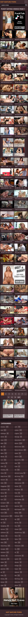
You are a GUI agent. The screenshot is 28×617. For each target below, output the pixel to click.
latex (3, 585)
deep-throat (6, 476)
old (17, 470)
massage (18, 437)
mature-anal (19, 447)
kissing (4, 579)
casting (4, 463)
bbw (3, 450)
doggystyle (5, 486)
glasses (4, 536)
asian (4, 440)
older (18, 480)
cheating (4, 470)
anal (3, 430)
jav (3, 572)
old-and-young (20, 473)
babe (4, 443)
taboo (18, 536)
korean (4, 582)
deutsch (4, 480)
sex (17, 519)
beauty (4, 456)
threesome (19, 546)
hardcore (5, 552)
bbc (3, 447)
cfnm (3, 466)
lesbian (18, 430)
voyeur (18, 569)
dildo (4, 483)
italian (4, 562)
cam (3, 460)
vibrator (18, 562)
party (17, 493)
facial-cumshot (6, 516)
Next (19, 397)
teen (17, 542)
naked (18, 453)
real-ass (18, 506)
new (17, 463)
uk (17, 552)
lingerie (18, 433)
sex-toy (18, 522)
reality (18, 513)
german (4, 529)
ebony (4, 493)
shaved (18, 529)
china (3, 473)
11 (8, 397)
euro (3, 499)
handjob (5, 549)
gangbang (5, 526)
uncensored (19, 556)
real (17, 503)
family (4, 519)
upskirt (18, 559)
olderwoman (19, 483)
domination (5, 489)
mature (18, 443)
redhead (19, 516)
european (5, 503)
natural (18, 456)
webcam (18, 572)
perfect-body (19, 499)
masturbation (20, 440)
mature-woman (20, 450)
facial (4, 513)
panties (18, 486)
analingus (5, 433)
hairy (4, 542)
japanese (5, 569)
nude (17, 466)
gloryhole (5, 539)
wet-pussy (19, 579)
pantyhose (19, 489)
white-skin (19, 582)
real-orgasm (20, 509)
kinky (3, 575)
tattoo (18, 539)
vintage (18, 565)
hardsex (4, 556)
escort (4, 496)
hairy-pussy (5, 546)
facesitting (5, 509)
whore (18, 585)
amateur (5, 427)
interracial (5, 559)
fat (3, 522)
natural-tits (19, 460)
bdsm (4, 453)
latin (18, 427)
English (26, 1)
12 (11, 397)
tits (17, 549)
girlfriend (5, 532)
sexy (17, 526)
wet (17, 575)
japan (4, 565)
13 (15, 397)
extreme (4, 506)
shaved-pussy (20, 532)
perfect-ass (19, 496)
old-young (19, 476)
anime (4, 437)
